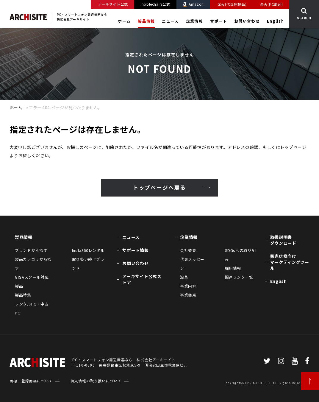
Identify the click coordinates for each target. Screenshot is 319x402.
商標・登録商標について (31, 380)
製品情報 (146, 21)
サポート (218, 21)
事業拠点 (188, 295)
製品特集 (23, 295)
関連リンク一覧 (239, 277)
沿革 (184, 277)
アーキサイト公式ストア (141, 279)
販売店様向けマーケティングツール (289, 262)
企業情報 (194, 21)
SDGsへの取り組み (240, 254)
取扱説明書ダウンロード (283, 240)
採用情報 (233, 268)
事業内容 (188, 286)
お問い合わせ (247, 21)
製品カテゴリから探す (33, 263)
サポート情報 (135, 250)
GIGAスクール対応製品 (32, 281)
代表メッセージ (192, 263)
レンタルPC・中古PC (32, 308)
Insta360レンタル (88, 250)
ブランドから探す (31, 250)
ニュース (170, 21)
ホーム (124, 21)
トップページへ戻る (159, 187)
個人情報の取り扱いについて (96, 380)
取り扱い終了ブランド (88, 263)
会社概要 (188, 250)
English (275, 21)
